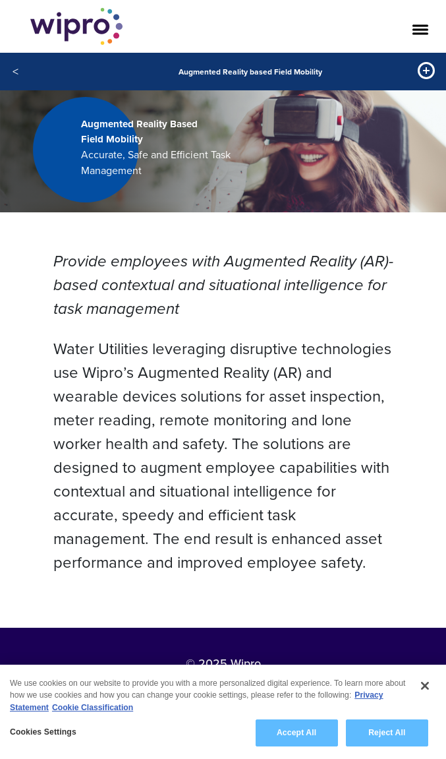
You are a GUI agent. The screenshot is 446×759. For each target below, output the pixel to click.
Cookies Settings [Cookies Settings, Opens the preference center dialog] (43, 732)
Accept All (296, 732)
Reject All (386, 732)
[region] (223, 712)
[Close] (424, 685)
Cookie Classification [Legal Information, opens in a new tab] (92, 707)
